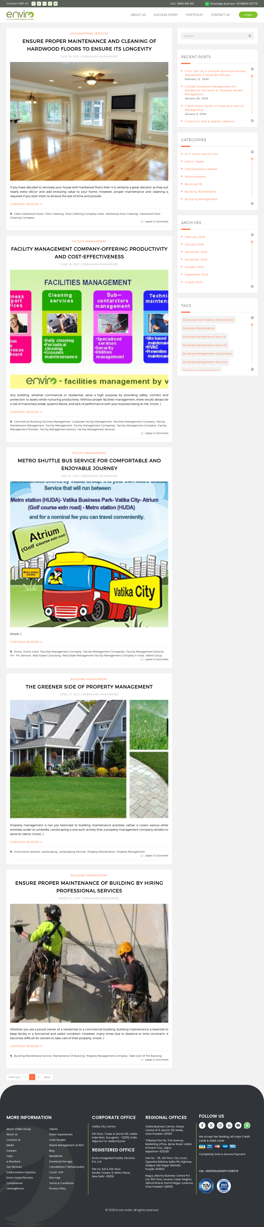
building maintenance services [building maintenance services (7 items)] (205, 345)
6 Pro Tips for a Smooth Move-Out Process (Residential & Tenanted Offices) (215, 73)
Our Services (14, 1166)
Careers (11, 1150)
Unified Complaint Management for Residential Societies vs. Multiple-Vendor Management (214, 90)
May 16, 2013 (70, 475)
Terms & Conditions (62, 1182)
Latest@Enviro (15, 1187)
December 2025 (196, 251)
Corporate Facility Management (92, 421)
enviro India (30, 651)
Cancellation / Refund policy (67, 1166)
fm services (23, 655)
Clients (53, 1129)
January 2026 (194, 244)
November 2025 (196, 259)
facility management (59, 425)
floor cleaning (54, 213)
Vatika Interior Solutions (21, 1171)
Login (248, 15)
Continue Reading (26, 204)
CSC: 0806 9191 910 (182, 4)
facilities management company (134, 421)
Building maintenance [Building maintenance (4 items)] (198, 328)
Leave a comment (156, 221)
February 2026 (195, 236)
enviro (18, 651)
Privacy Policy (57, 1187)
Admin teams (194, 161)
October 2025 (194, 267)
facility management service (58, 429)
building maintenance (200, 191)
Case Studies (57, 1140)
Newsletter (56, 1155)
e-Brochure (13, 1161)
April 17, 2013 (70, 694)
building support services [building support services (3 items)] (201, 370)
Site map (55, 1177)
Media (10, 1145)
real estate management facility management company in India (103, 655)
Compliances (14, 1182)
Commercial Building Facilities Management (42, 421)
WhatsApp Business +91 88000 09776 (231, 4)
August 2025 (194, 282)
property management (131, 851)
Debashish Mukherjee (100, 56)
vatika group (154, 655)
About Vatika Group (18, 1129)
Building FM (193, 184)
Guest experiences (61, 1134)
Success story (165, 15)
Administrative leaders (201, 169)
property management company (106, 1055)
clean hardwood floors (29, 213)
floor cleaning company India (84, 213)
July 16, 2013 (70, 56)
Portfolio (193, 15)
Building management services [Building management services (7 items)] (205, 362)
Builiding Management (89, 679)
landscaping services (72, 851)
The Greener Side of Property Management (89, 687)
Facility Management (89, 241)
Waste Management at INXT (67, 1145)
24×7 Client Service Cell (201, 154)
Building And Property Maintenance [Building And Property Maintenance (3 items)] (208, 319)
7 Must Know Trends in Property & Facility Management (214, 107)
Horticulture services (27, 851)
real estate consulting (47, 655)
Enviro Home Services (20, 1177)
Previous (15, 1077)
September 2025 (196, 274)
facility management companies (94, 425)
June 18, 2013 (70, 264)
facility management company (136, 425)
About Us (12, 1134)
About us (137, 15)
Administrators (195, 176)
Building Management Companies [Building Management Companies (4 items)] (207, 353)
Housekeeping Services (89, 33)
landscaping (49, 851)
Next (47, 1077)
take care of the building (145, 1055)
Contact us (13, 1140)
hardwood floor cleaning (121, 213)
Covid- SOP (56, 1171)
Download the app (61, 1161)
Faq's (9, 1155)
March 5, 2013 (70, 898)
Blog (51, 1150)
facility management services (96, 429)
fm (12, 655)
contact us (219, 15)
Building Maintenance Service (33, 1055)
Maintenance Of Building (69, 1055)
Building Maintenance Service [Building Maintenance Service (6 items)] (204, 336)
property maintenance (101, 851)
